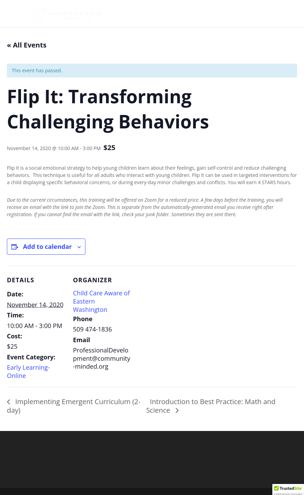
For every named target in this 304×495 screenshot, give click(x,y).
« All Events (26, 45)
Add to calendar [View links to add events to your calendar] (47, 246)
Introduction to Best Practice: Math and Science (210, 406)
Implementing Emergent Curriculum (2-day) (73, 406)
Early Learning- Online (28, 371)
